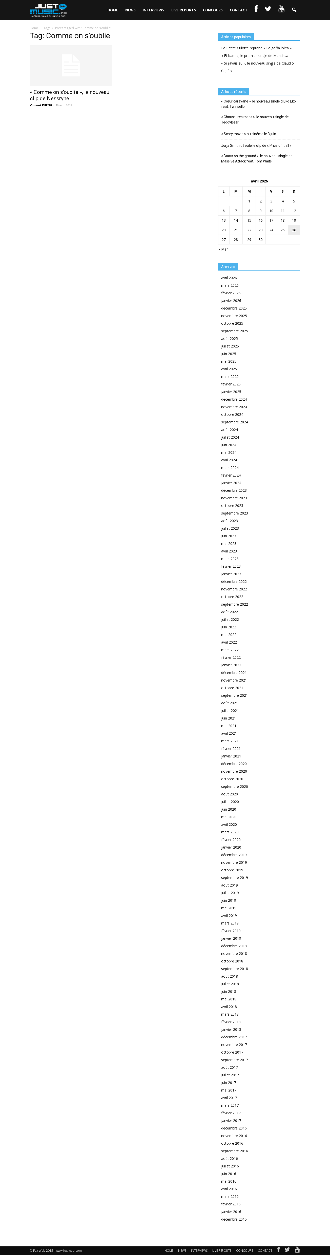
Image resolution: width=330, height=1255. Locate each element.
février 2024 (231, 475)
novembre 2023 (234, 498)
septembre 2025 (234, 330)
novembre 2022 (234, 589)
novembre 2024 (234, 406)
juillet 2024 (230, 437)
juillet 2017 (230, 1075)
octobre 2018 (232, 961)
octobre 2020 (232, 778)
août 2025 (229, 338)
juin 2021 (228, 718)
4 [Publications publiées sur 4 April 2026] (283, 201)
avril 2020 (229, 824)
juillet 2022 (230, 619)
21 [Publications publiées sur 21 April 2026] (236, 230)
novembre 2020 (234, 771)
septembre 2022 (234, 604)
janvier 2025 (231, 391)
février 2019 (231, 930)
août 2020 (229, 794)
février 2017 (231, 1112)
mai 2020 (228, 816)
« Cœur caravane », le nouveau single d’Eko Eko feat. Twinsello (258, 104)
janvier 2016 (231, 1211)
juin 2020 (228, 809)
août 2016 (229, 1158)
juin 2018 (228, 991)
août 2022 (229, 611)
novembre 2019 (234, 862)
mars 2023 (230, 558)
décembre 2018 (234, 945)
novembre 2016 (234, 1135)
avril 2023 (229, 551)
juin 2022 (228, 627)
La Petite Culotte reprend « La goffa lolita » (256, 48)
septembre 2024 (234, 422)
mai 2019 (228, 908)
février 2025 (231, 384)
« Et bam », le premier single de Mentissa (254, 55)
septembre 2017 (234, 1059)
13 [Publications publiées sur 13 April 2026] (224, 220)
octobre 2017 (232, 1052)
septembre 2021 (234, 695)
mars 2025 (230, 376)
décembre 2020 (234, 763)
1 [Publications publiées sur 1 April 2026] (249, 201)
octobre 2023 (232, 505)
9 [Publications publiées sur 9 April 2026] (261, 210)
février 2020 (231, 839)
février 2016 (231, 1204)
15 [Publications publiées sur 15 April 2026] (249, 220)
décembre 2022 (234, 581)
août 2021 (229, 703)
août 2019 (229, 885)
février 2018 (231, 1021)
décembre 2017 (234, 1037)
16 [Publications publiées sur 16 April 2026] (261, 220)
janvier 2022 (231, 665)
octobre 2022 (232, 596)
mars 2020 (230, 832)
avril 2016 (229, 1188)
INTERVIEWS (153, 10)
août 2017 (229, 1067)
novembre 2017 (234, 1044)
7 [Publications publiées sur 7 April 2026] (236, 210)
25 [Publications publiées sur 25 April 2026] (283, 230)
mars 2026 (230, 285)
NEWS (130, 10)
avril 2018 (229, 1006)
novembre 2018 (234, 953)
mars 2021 (230, 740)
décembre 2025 (234, 308)
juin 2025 (228, 353)
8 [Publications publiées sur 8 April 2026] (249, 210)
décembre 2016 (234, 1128)
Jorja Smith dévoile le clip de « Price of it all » (256, 145)
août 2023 (229, 520)
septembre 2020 (234, 786)
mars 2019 (230, 923)
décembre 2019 (234, 854)
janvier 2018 (231, 1029)
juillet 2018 (230, 983)
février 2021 (231, 748)
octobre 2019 (232, 870)
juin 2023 (228, 535)
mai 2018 (228, 999)
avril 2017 (229, 1097)
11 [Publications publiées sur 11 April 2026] (283, 210)
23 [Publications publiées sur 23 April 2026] (261, 230)
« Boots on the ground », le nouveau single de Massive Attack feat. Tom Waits (257, 158)
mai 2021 (228, 725)
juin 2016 (228, 1173)
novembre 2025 (234, 315)
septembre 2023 (234, 513)
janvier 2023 (231, 573)
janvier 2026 (231, 300)
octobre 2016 (232, 1143)
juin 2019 (228, 900)
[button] (294, 10)
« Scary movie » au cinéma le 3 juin (248, 134)
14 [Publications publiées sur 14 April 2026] (236, 220)
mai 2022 (228, 634)
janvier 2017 (231, 1120)
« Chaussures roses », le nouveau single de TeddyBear (255, 119)
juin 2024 (228, 444)
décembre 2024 (234, 399)
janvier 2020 (231, 847)
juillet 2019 (230, 892)
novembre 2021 (234, 680)
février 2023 (231, 566)
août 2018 (229, 976)
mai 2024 (228, 452)
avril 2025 (229, 368)
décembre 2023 (234, 490)
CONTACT (238, 10)
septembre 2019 (234, 877)
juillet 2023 (230, 528)
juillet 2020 (230, 801)
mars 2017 (230, 1105)
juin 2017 (228, 1082)
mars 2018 (230, 1014)
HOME (113, 10)
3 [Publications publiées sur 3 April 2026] (271, 201)
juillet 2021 (230, 710)
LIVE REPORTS (183, 10)
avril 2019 (229, 915)
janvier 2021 (231, 756)
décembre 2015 (234, 1219)
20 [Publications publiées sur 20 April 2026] (224, 230)
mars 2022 (230, 649)
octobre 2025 (232, 323)
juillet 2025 (230, 346)
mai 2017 (228, 1090)
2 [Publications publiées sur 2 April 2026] (261, 201)
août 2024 (229, 429)
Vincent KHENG (41, 105)
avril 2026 (229, 277)
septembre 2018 (234, 968)
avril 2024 (229, 460)
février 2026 (231, 293)
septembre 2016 (234, 1150)
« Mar (223, 249)
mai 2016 (228, 1181)
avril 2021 (229, 733)
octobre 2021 (232, 687)
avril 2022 (229, 642)
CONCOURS (213, 10)
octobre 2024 (232, 414)
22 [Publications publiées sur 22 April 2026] (249, 230)
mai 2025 (228, 361)
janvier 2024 (231, 482)
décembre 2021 (234, 672)
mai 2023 (228, 543)
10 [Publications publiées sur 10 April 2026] (271, 210)
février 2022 (231, 657)
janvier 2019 (231, 938)
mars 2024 (230, 467)
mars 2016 (230, 1196)
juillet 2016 (230, 1166)
